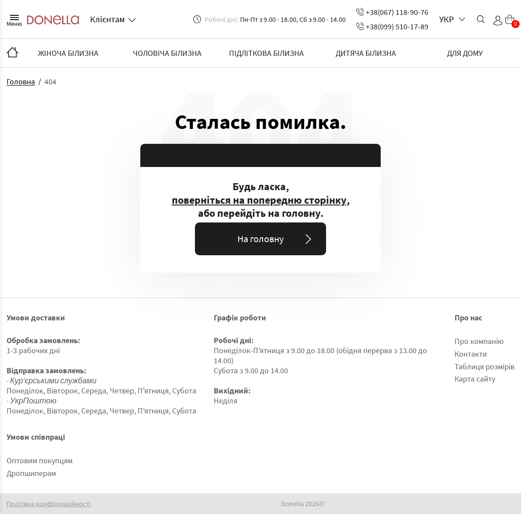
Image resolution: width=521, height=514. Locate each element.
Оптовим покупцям (40, 460)
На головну (276, 239)
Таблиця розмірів (484, 366)
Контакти (471, 354)
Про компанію (479, 341)
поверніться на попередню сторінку (259, 200)
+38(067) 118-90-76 (392, 12)
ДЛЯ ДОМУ (465, 53)
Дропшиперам (31, 473)
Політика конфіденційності (49, 503)
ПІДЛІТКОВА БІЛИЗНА (266, 53)
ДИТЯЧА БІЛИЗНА (366, 53)
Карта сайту (475, 379)
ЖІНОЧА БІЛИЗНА (68, 53)
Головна (21, 81)
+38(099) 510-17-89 (392, 26)
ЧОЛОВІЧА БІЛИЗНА (167, 53)
